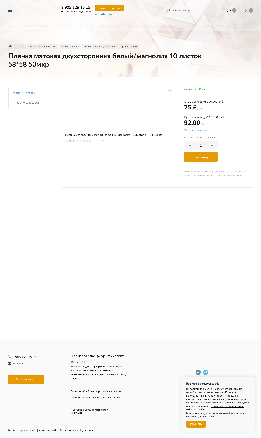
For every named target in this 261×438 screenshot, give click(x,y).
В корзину (200, 157)
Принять (196, 424)
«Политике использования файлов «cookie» (211, 394)
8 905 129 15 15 (75, 7)
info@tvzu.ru (103, 14)
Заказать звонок (109, 8)
